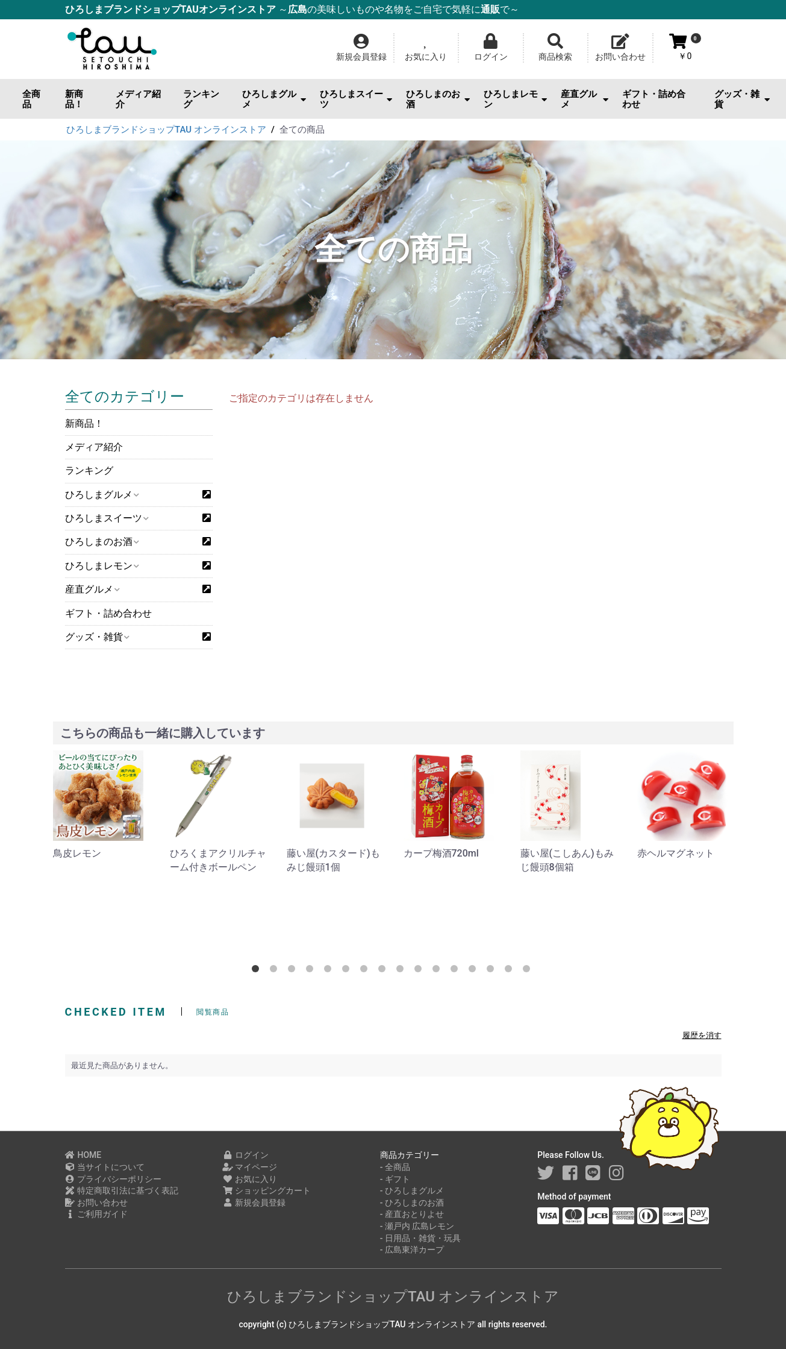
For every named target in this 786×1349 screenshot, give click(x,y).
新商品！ (74, 99)
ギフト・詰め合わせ (653, 99)
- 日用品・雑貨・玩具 (420, 1238)
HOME (83, 1155)
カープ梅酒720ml (441, 853)
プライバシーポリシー (113, 1179)
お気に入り (249, 1179)
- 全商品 (395, 1167)
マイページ (249, 1167)
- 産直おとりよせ (412, 1214)
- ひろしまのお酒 (412, 1202)
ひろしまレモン (515, 99)
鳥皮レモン (77, 853)
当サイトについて (105, 1167)
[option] (101, 805)
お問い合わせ (96, 1202)
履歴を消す (702, 1035)
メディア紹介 (138, 99)
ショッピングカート (266, 1190)
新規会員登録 (253, 1202)
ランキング (201, 99)
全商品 (31, 99)
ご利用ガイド (96, 1214)
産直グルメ (584, 99)
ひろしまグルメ (274, 99)
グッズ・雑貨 (742, 99)
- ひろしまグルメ (412, 1190)
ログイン (245, 1155)
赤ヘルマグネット (675, 853)
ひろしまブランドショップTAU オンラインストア (393, 1296)
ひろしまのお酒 (438, 99)
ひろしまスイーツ (356, 99)
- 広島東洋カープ (412, 1249)
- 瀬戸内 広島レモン (417, 1226)
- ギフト (395, 1179)
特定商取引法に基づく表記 (122, 1190)
